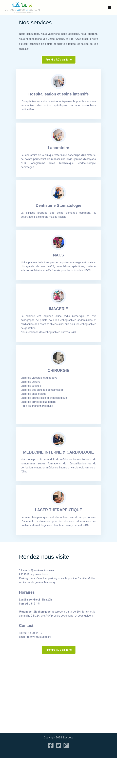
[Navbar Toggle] (109, 8)
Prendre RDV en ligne (59, 59)
